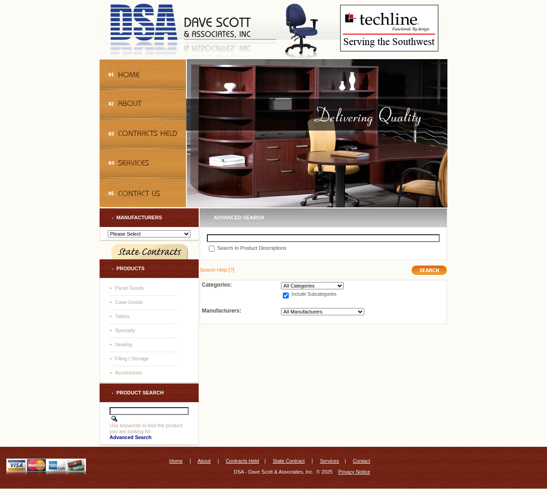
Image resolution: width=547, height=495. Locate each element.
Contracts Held (242, 461)
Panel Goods (129, 288)
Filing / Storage (132, 358)
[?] (217, 270)
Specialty (125, 330)
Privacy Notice (354, 472)
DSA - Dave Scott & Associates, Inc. (273, 472)
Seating (123, 344)
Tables (122, 316)
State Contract (289, 461)
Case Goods (129, 302)
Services (329, 461)
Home (175, 461)
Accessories (128, 372)
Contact (361, 461)
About (204, 461)
